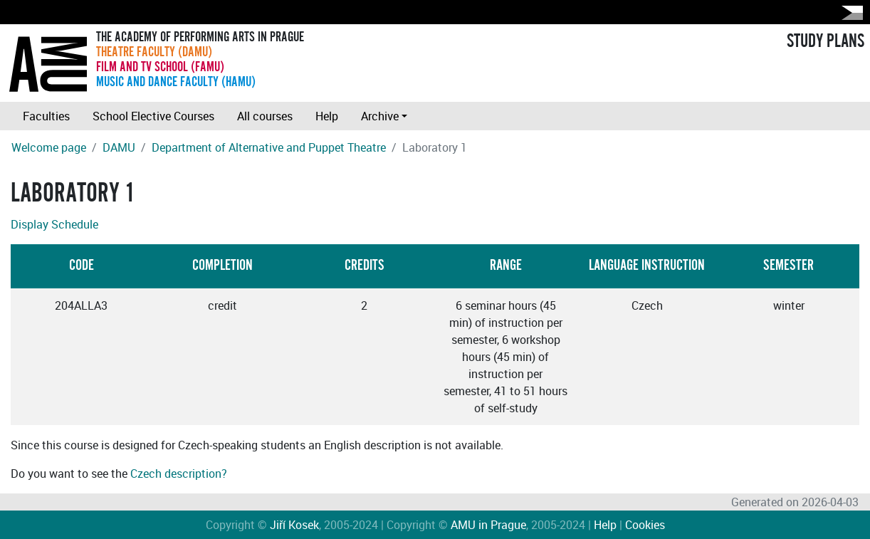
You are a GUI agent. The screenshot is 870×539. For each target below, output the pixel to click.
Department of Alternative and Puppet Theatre (269, 147)
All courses (265, 116)
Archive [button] (380, 116)
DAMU (119, 147)
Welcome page (48, 147)
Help (326, 116)
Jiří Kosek (294, 525)
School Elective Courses (153, 116)
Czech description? (178, 473)
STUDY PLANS (825, 41)
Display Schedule (54, 224)
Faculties (46, 116)
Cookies (645, 525)
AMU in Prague (488, 525)
